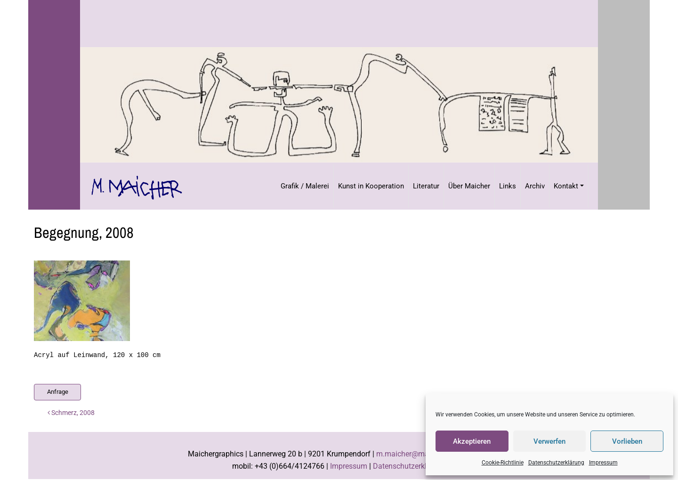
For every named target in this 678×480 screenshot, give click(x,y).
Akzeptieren (472, 441)
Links (507, 186)
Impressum (603, 462)
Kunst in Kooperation (371, 186)
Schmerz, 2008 (71, 412)
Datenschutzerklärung (556, 462)
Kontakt (566, 186)
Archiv (535, 186)
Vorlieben (627, 441)
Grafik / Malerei (305, 186)
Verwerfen (549, 441)
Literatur (426, 186)
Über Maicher (469, 186)
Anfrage (57, 391)
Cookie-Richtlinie (503, 462)
